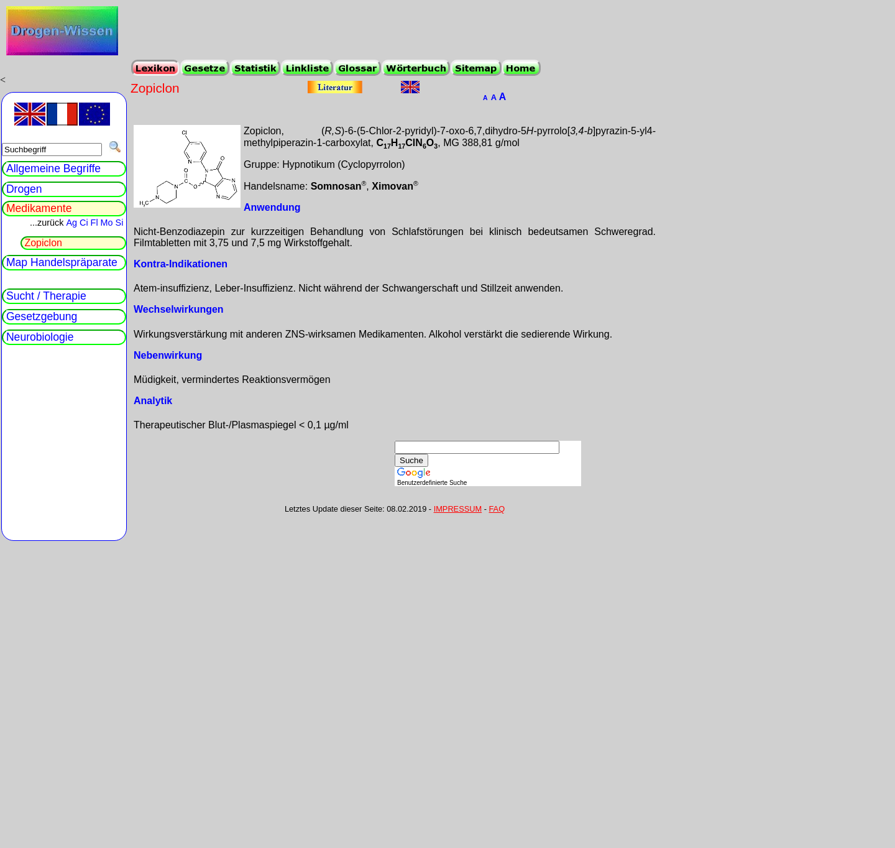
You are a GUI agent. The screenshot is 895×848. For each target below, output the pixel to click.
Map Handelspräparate (61, 262)
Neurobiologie (40, 337)
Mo (107, 223)
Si (120, 223)
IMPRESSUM (458, 509)
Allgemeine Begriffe (53, 168)
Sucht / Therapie (46, 296)
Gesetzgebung (41, 316)
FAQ (497, 509)
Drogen (24, 189)
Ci (84, 223)
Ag (71, 223)
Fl (94, 223)
